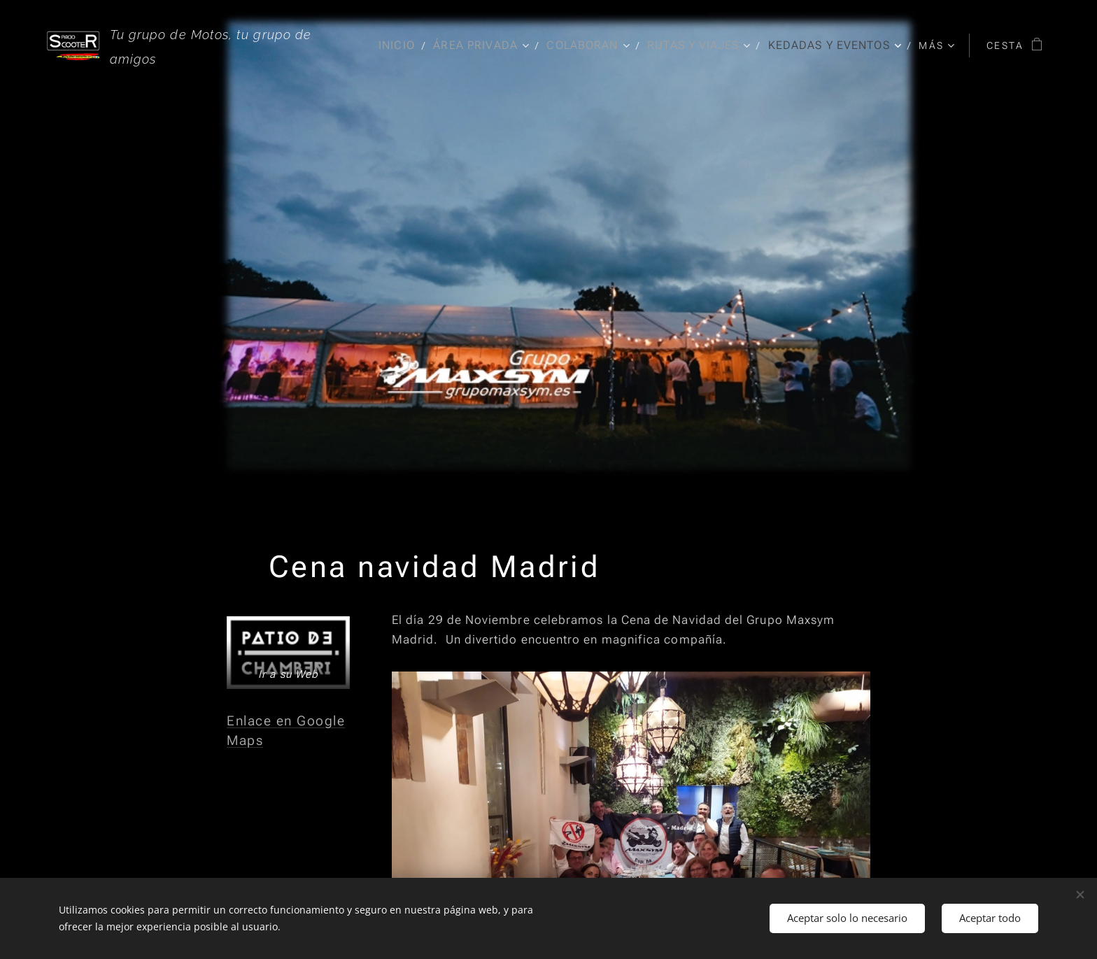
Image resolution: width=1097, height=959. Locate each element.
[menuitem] (392, 45)
